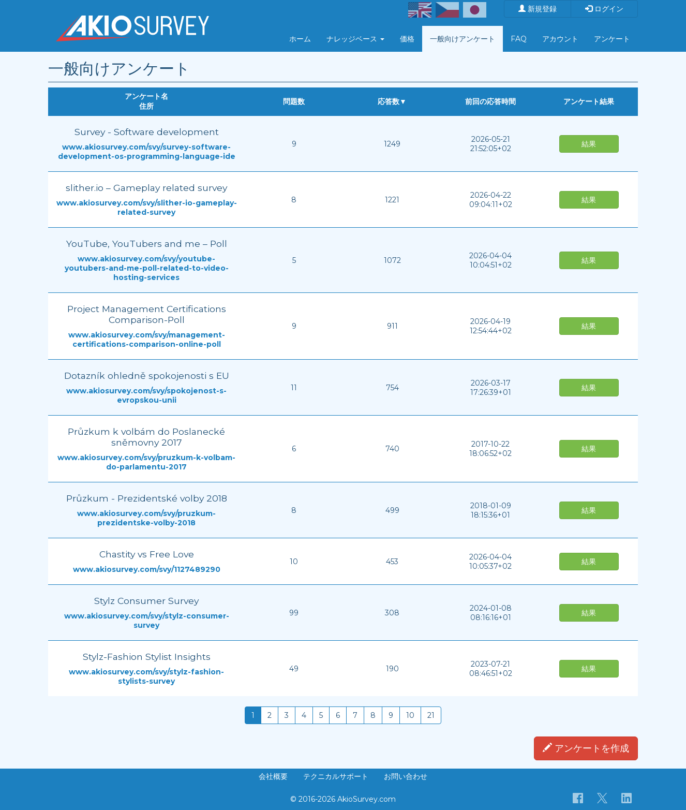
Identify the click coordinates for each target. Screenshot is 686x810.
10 (410, 715)
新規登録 (537, 8)
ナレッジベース (355, 38)
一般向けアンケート (462, 38)
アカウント (560, 38)
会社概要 (273, 776)
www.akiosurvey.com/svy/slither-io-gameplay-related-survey (146, 207)
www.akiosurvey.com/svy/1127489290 (146, 569)
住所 (146, 106)
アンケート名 (146, 96)
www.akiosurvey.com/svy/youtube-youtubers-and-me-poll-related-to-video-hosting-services (147, 268)
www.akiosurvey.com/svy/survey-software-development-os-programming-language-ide (146, 151)
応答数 (388, 101)
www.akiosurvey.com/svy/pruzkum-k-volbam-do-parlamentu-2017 (146, 462)
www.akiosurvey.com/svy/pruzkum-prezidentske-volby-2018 (146, 518)
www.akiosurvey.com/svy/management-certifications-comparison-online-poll (146, 339)
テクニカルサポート (335, 776)
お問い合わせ (405, 776)
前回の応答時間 (490, 101)
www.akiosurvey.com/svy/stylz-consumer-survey (146, 620)
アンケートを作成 (586, 748)
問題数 (294, 101)
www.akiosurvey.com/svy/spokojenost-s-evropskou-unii (146, 395)
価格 (407, 38)
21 (431, 715)
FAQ (519, 38)
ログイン (604, 8)
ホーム (300, 38)
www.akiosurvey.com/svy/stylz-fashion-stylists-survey (146, 676)
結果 (588, 144)
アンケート (612, 38)
